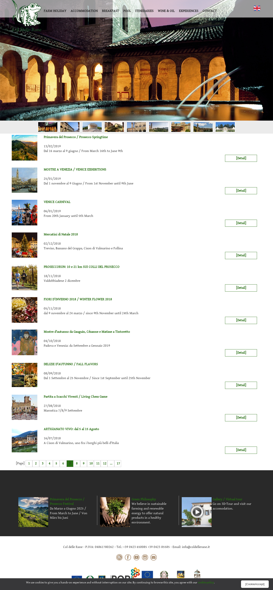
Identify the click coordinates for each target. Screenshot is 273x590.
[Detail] (241, 158)
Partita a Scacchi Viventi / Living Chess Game (59, 396)
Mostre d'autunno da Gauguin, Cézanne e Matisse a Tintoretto (71, 332)
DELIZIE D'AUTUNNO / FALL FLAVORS (55, 364)
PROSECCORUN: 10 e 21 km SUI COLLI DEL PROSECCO (65, 267)
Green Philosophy (144, 499)
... (111, 463)
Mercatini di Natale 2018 (45, 234)
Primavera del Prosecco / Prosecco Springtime (60, 137)
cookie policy (206, 582)
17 (118, 463)
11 (98, 463)
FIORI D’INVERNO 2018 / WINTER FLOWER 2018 (62, 299)
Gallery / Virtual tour (227, 499)
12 (104, 463)
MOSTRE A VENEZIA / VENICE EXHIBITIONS (59, 169)
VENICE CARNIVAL (41, 202)
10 (91, 463)
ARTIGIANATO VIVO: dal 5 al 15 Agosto (55, 429)
